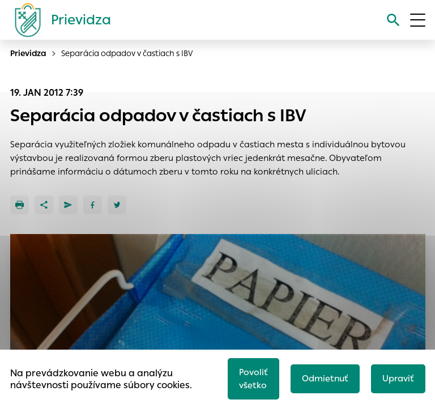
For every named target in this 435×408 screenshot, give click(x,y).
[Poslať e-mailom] (68, 205)
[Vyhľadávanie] (393, 20)
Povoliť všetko (253, 378)
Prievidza (28, 53)
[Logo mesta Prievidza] (58, 20)
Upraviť (398, 378)
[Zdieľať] (44, 205)
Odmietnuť (325, 378)
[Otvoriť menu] (417, 20)
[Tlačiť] (19, 205)
